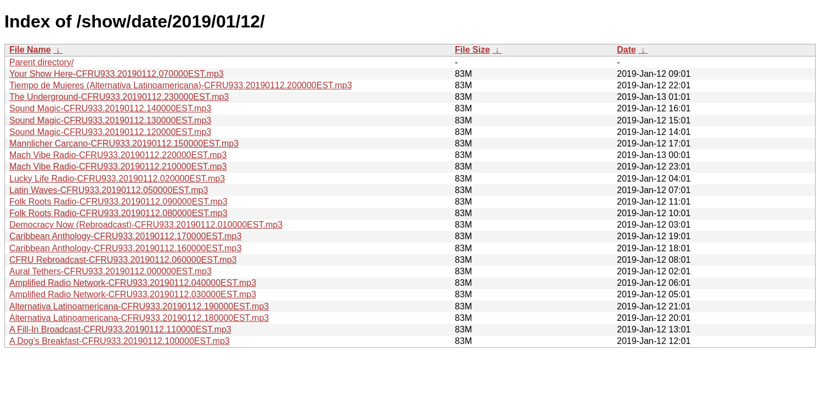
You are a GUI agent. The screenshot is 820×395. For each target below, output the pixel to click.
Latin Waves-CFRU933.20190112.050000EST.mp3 (108, 190)
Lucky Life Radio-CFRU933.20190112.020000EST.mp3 (117, 178)
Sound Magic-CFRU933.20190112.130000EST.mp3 (110, 120)
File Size (472, 49)
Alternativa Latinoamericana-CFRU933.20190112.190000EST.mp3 (139, 306)
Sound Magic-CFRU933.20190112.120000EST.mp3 (110, 132)
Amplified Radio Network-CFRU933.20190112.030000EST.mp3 (132, 294)
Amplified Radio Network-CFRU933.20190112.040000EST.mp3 (132, 282)
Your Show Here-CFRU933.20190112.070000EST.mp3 (116, 73)
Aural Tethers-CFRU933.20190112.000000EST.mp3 (110, 271)
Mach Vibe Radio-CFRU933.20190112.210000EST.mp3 (118, 166)
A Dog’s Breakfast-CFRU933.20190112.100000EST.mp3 (119, 341)
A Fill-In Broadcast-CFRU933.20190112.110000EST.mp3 (120, 329)
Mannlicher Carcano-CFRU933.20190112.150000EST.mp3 (124, 143)
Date (626, 49)
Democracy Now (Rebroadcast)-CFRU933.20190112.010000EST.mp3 (145, 224)
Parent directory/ (41, 62)
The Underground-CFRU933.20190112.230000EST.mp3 (119, 96)
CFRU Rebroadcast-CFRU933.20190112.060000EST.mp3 (122, 259)
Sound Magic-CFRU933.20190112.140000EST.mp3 (110, 108)
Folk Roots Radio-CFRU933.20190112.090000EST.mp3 (118, 201)
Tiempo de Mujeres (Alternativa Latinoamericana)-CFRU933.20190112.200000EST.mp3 (180, 85)
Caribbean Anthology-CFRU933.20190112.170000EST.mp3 (125, 236)
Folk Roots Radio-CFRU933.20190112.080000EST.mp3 (118, 213)
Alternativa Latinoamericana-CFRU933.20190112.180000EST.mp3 (139, 318)
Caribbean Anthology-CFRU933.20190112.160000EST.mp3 (125, 248)
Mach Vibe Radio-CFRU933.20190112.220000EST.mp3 (118, 155)
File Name (30, 49)
